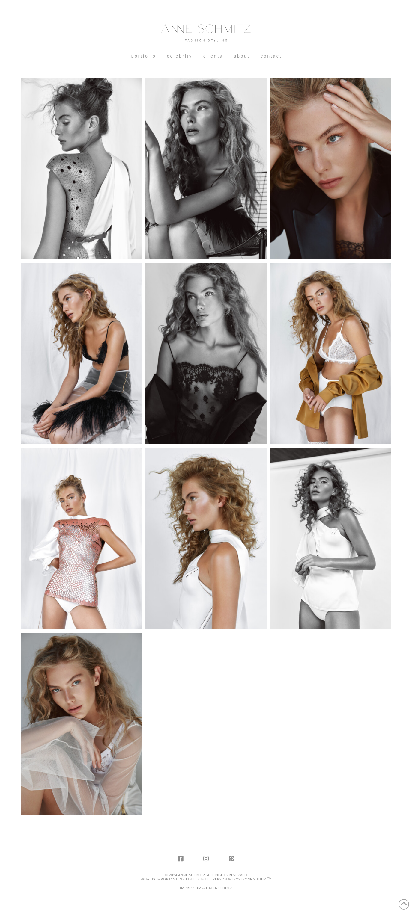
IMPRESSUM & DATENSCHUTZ (206, 888)
